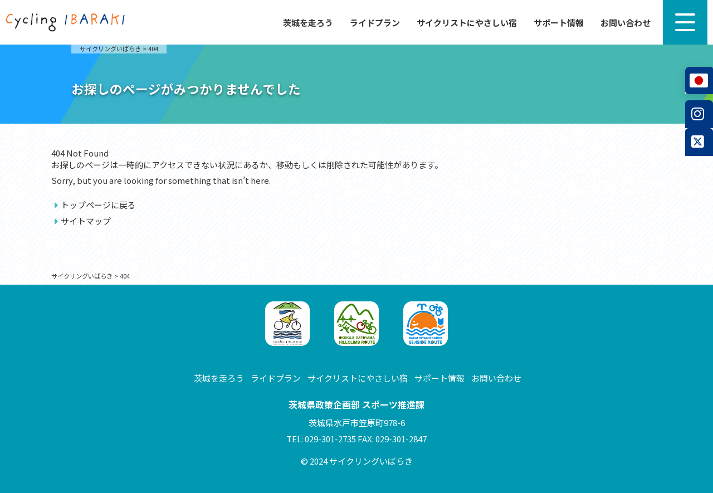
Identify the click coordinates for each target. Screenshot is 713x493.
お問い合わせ (625, 22)
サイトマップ (86, 221)
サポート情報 (559, 22)
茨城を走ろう (308, 22)
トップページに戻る (98, 205)
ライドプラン (375, 22)
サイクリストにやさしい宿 (467, 22)
